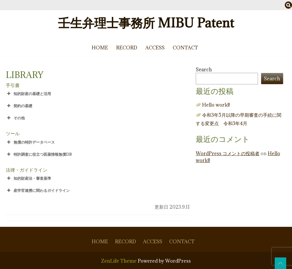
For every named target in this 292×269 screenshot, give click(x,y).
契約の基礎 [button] (19, 106)
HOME (100, 47)
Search (204, 69)
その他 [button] (15, 118)
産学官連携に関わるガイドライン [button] (38, 190)
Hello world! (216, 105)
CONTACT (185, 47)
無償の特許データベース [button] (30, 142)
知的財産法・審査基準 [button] (28, 178)
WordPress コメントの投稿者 (227, 153)
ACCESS (155, 47)
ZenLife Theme (119, 261)
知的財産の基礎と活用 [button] (28, 94)
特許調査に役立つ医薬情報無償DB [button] (39, 154)
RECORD (126, 47)
